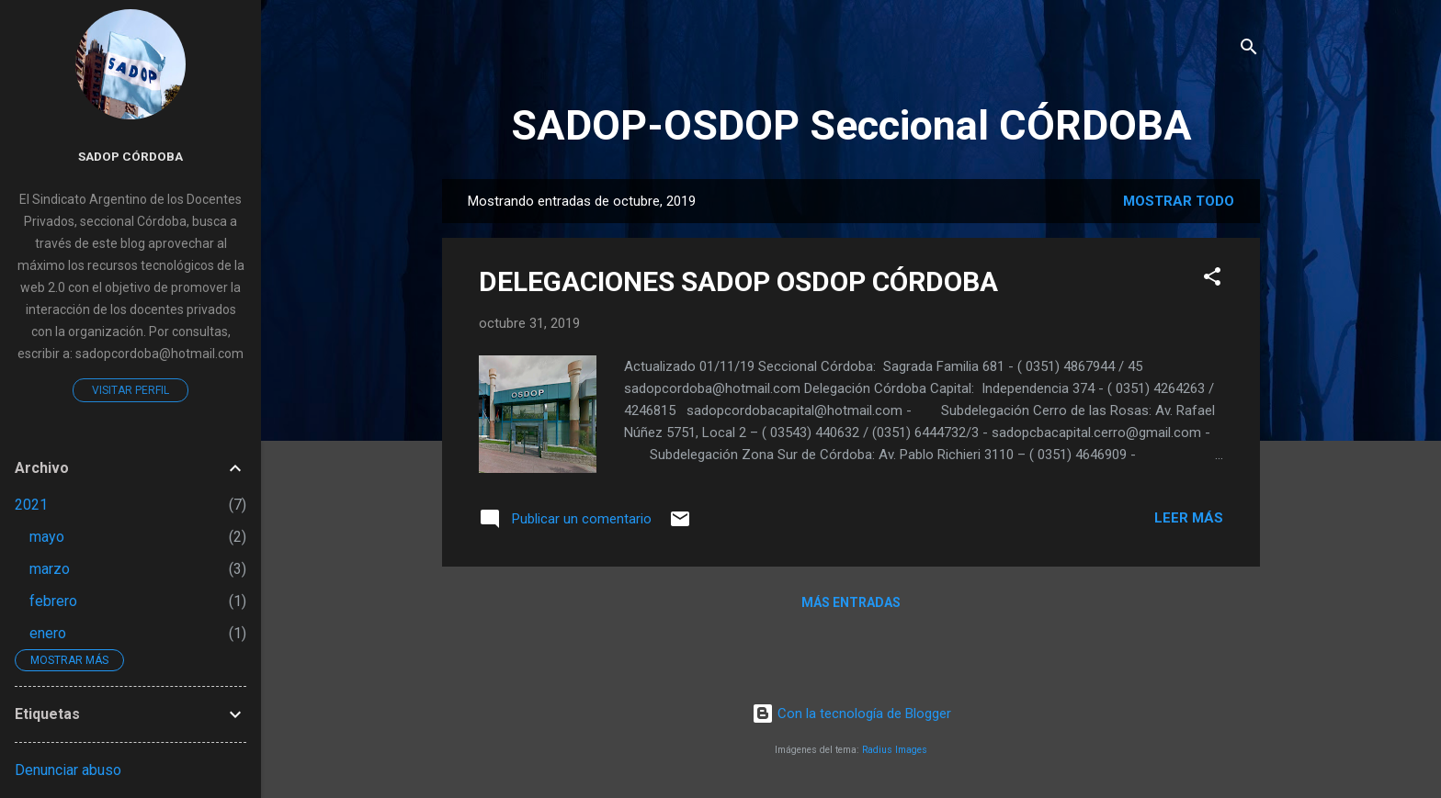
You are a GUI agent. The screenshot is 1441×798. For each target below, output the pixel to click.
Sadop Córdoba (130, 156)
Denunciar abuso (68, 770)
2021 (31, 504)
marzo (49, 569)
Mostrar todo (1178, 201)
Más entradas (851, 602)
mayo (46, 536)
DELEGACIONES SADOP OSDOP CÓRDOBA (738, 281)
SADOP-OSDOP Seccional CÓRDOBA (851, 125)
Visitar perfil (130, 390)
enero (47, 633)
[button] (1212, 279)
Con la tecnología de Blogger (851, 713)
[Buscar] (1249, 50)
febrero (53, 601)
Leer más (1188, 518)
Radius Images (894, 750)
